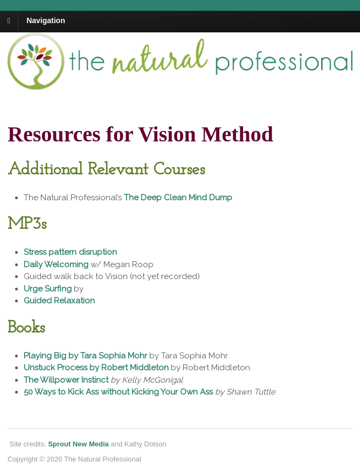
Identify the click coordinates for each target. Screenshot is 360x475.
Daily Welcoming (56, 264)
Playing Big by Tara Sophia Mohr (85, 356)
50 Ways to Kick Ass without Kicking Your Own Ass (118, 392)
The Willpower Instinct (66, 380)
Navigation (45, 20)
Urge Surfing (48, 289)
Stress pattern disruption (70, 252)
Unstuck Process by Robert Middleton (96, 367)
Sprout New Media (78, 444)
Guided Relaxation (59, 301)
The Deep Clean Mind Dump (178, 197)
